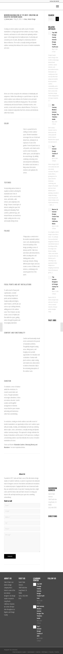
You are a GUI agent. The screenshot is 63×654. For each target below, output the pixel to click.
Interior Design (31, 19)
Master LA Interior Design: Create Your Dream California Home (55, 216)
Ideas (25, 19)
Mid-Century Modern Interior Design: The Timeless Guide (55, 112)
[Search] (53, 19)
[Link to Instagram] (53, 649)
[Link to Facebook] (55, 649)
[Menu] (56, 6)
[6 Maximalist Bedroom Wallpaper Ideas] (61, 327)
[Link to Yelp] (57, 649)
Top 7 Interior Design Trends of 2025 (55, 151)
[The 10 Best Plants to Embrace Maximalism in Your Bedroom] (1, 327)
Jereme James (9, 19)
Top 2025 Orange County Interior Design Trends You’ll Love (55, 40)
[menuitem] (56, 6)
